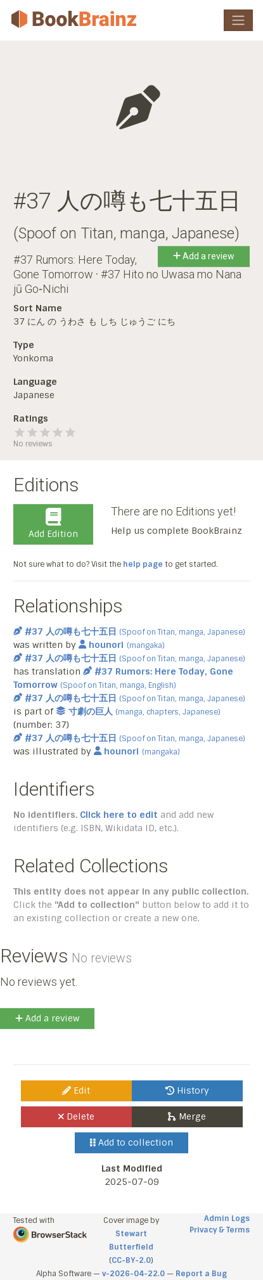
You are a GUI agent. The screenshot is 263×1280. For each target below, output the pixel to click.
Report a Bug (201, 1274)
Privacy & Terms (219, 1230)
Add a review (203, 256)
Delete (76, 1116)
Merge (186, 1116)
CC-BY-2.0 (131, 1260)
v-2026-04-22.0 (133, 1274)
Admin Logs (227, 1218)
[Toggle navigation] (238, 20)
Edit (76, 1090)
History (187, 1090)
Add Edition (53, 524)
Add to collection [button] (131, 1142)
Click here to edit (119, 814)
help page (143, 564)
